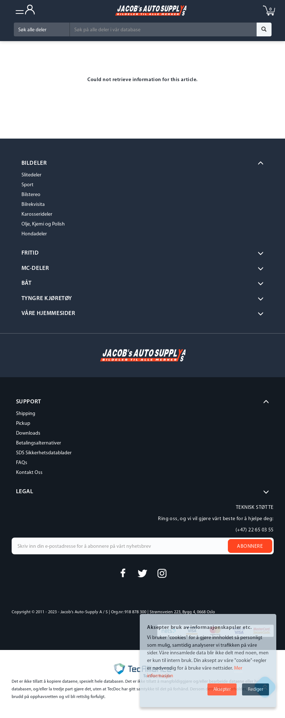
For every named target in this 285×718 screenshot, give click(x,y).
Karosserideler (36, 214)
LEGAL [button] (24, 492)
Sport (27, 185)
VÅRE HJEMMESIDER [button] (48, 313)
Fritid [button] (30, 253)
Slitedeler (31, 175)
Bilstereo (30, 195)
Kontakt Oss (29, 472)
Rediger (255, 689)
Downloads (28, 433)
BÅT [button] (26, 283)
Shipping (25, 413)
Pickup (23, 423)
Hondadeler (34, 234)
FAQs (21, 463)
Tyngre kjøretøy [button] (46, 299)
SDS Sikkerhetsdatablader (44, 453)
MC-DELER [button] (35, 268)
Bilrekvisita (33, 204)
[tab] (142, 163)
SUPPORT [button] (28, 402)
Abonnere (250, 546)
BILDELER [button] (34, 163)
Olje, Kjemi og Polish (43, 224)
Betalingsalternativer (38, 443)
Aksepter (222, 689)
